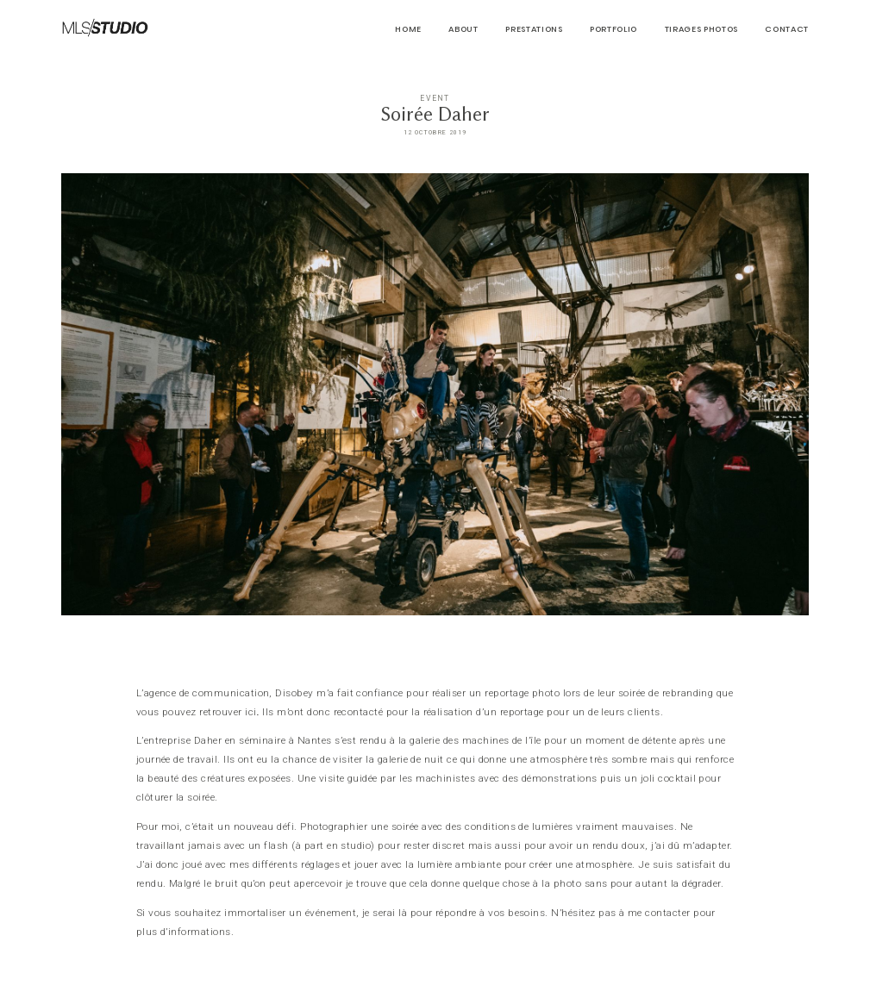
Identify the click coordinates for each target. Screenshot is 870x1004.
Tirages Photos (701, 29)
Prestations (533, 29)
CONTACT (787, 29)
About (463, 29)
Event (435, 98)
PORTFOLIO (613, 29)
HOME (408, 29)
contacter (667, 913)
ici (250, 712)
